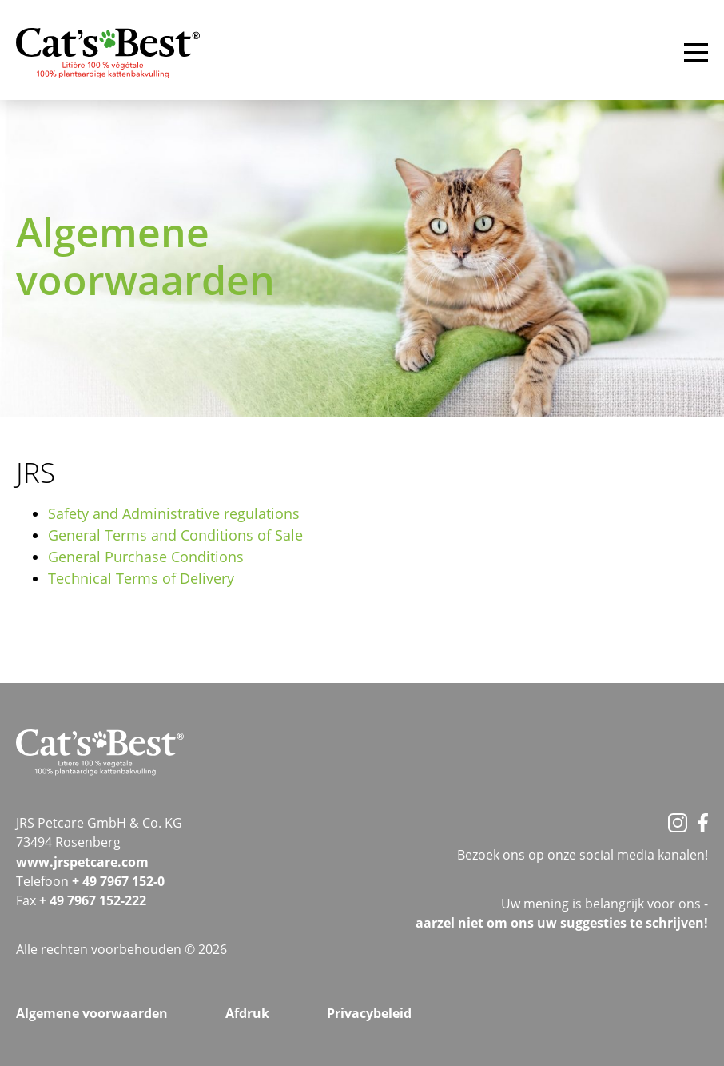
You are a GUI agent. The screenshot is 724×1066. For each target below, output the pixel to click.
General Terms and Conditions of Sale (175, 535)
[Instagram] (677, 822)
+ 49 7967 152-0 (118, 881)
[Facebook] (703, 822)
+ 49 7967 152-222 (92, 900)
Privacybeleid (369, 1013)
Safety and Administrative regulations (174, 513)
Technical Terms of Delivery (141, 578)
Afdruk (247, 1013)
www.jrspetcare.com (82, 862)
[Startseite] (108, 54)
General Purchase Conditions (146, 556)
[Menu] (696, 55)
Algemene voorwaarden (92, 1013)
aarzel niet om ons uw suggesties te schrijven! (562, 923)
